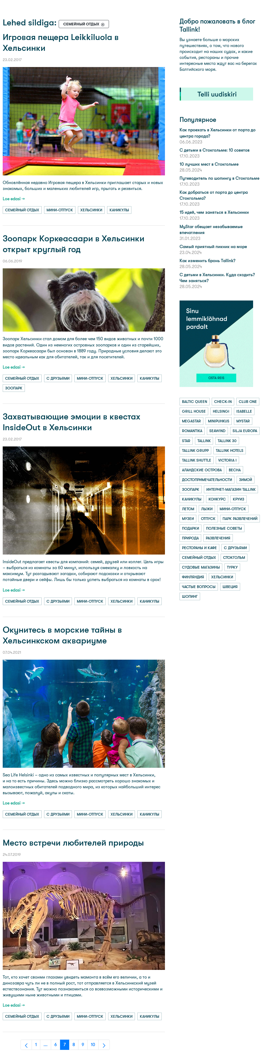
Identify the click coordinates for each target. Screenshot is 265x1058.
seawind (217, 431)
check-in (223, 401)
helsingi (221, 411)
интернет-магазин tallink (231, 489)
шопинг (190, 596)
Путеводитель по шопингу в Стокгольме (219, 178)
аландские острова (202, 470)
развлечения (218, 538)
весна (235, 470)
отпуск (208, 518)
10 (95, 1046)
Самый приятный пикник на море (213, 246)
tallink (204, 441)
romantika (192, 431)
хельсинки (91, 210)
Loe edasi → (14, 198)
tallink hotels (229, 450)
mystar (243, 421)
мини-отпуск (60, 210)
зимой (245, 480)
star (186, 441)
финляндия (193, 577)
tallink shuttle (196, 460)
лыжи (207, 509)
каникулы (119, 210)
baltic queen (194, 401)
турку (232, 567)
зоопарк (13, 388)
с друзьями (58, 378)
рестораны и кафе (199, 548)
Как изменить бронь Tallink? (207, 260)
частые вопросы (199, 587)
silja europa (245, 431)
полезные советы (224, 528)
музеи (188, 518)
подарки (190, 528)
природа (190, 538)
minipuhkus (218, 421)
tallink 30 (227, 441)
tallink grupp (195, 450)
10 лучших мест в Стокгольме (209, 164)
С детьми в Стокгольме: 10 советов (215, 150)
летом (188, 509)
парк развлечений (240, 518)
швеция (230, 587)
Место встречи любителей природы (73, 843)
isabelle (244, 411)
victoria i (227, 460)
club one (248, 401)
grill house (194, 411)
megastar (191, 421)
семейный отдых (22, 210)
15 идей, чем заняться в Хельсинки (214, 212)
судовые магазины (201, 567)
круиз (238, 499)
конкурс (217, 499)
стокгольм (234, 557)
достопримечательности (207, 480)
